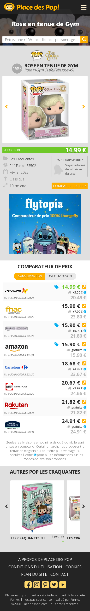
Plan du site (34, 574)
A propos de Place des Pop (45, 559)
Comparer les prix (69, 186)
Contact (59, 574)
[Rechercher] (84, 39)
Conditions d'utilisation (35, 567)
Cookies (74, 567)
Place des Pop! (32, 7)
